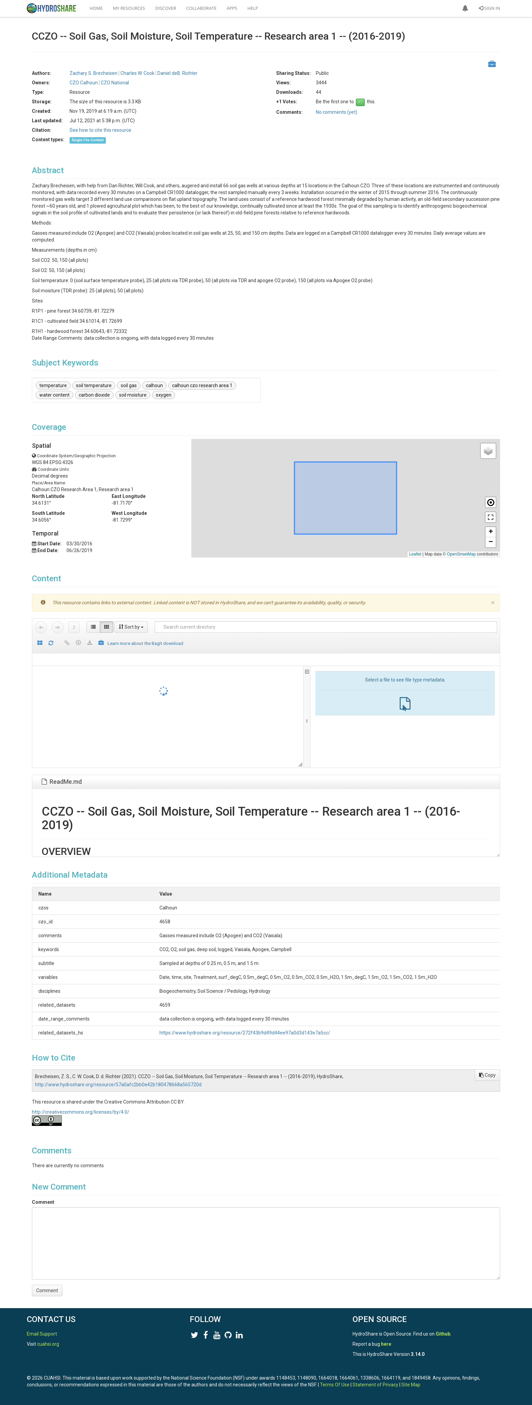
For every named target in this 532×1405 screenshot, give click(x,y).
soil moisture (133, 395)
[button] (465, 8)
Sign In (489, 8)
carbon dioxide (94, 395)
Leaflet (415, 554)
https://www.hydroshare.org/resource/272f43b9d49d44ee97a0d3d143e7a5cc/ (208, 1032)
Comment (43, 1202)
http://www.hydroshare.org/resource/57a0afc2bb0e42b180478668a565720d (118, 1084)
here (386, 1344)
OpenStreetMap (461, 554)
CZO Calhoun (84, 82)
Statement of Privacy (375, 1384)
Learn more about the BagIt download (145, 643)
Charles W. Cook (137, 73)
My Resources (129, 8)
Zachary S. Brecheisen (93, 73)
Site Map (410, 1384)
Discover (165, 8)
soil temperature (94, 385)
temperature (53, 385)
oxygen (163, 395)
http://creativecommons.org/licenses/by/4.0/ (80, 1112)
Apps (232, 8)
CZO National (115, 82)
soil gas (129, 385)
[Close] (493, 602)
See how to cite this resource (100, 130)
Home (96, 8)
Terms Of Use (334, 1384)
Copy (487, 1075)
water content (54, 395)
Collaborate (201, 8)
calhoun (154, 385)
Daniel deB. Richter (177, 73)
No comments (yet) (336, 112)
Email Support (42, 1334)
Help (252, 8)
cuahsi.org (48, 1344)
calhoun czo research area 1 (202, 385)
